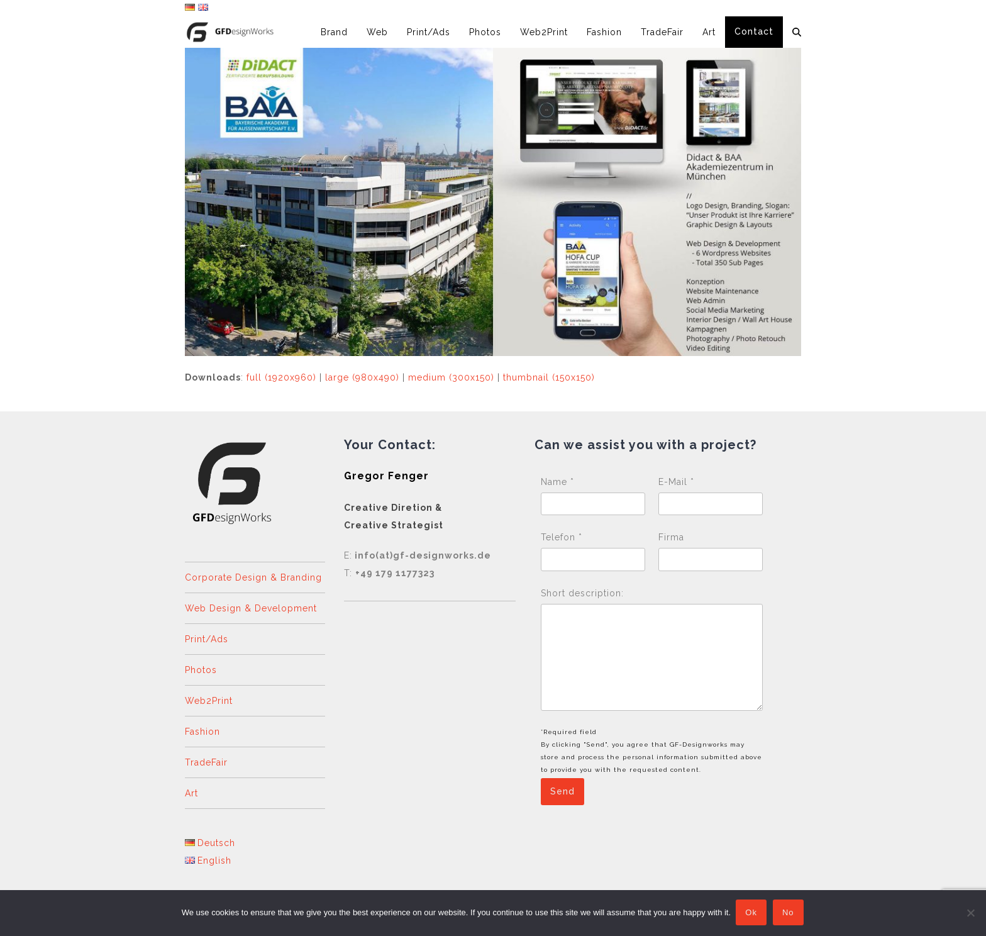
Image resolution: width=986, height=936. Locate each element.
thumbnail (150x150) (549, 377)
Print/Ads (206, 639)
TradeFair (206, 762)
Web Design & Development (251, 608)
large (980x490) (362, 377)
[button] (797, 32)
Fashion (202, 732)
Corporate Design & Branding (253, 577)
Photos (201, 670)
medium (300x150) (451, 377)
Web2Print (209, 701)
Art (191, 793)
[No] (970, 913)
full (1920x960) (281, 377)
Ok (752, 913)
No (789, 913)
